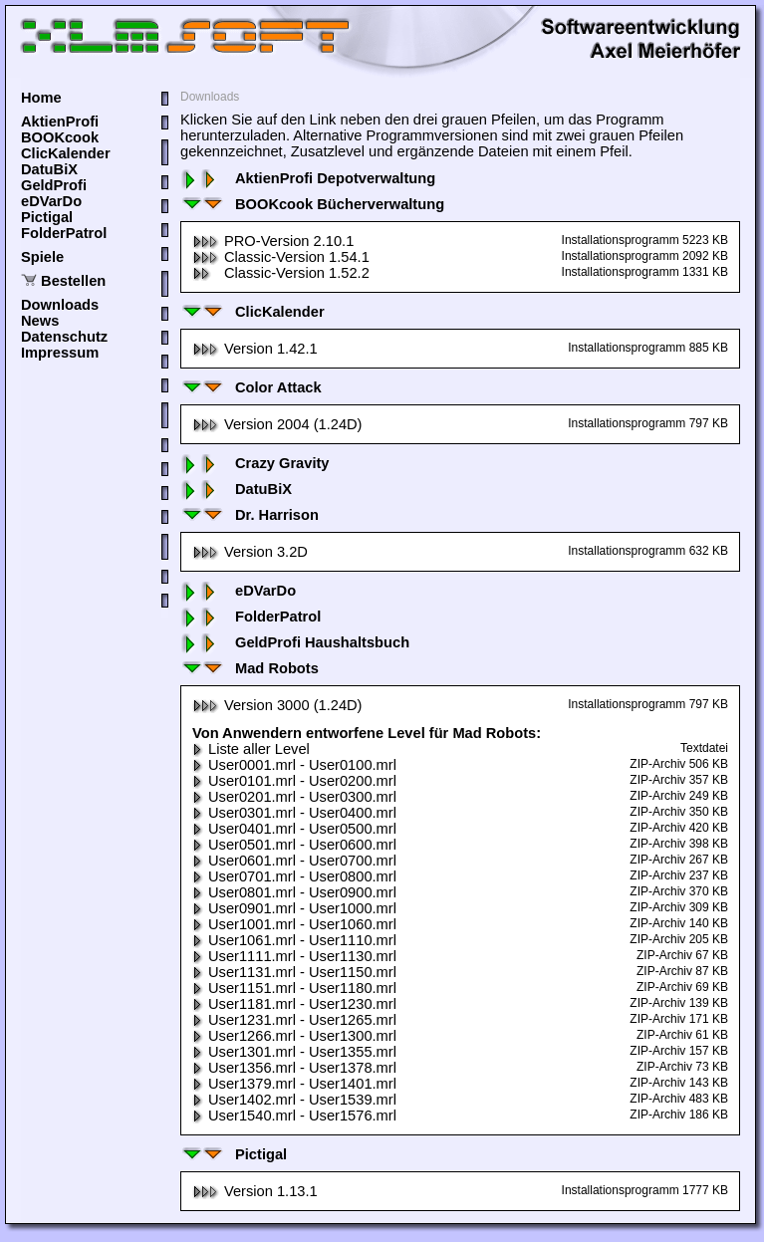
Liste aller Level (251, 749)
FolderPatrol (64, 233)
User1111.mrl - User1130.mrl (294, 956)
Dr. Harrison (249, 515)
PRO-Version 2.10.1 (273, 241)
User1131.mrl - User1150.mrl (294, 972)
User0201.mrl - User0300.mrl (294, 797)
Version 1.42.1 (255, 349)
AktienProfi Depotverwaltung (307, 178)
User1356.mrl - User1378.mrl (294, 1068)
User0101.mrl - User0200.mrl (294, 781)
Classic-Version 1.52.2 (281, 273)
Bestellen (73, 281)
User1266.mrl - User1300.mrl (294, 1036)
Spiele (42, 257)
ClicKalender (66, 153)
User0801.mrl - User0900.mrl (294, 892)
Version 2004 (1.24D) (277, 424)
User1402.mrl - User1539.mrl (294, 1100)
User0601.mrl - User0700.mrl (294, 861)
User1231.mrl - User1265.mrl (294, 1020)
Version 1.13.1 (255, 1191)
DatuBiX (49, 169)
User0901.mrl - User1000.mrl (294, 908)
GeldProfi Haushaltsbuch (294, 642)
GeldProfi (54, 185)
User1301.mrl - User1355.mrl (294, 1052)
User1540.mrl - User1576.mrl (294, 1115)
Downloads (60, 305)
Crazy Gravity (255, 463)
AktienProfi (60, 121)
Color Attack (251, 387)
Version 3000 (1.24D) (277, 705)
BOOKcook (60, 137)
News (40, 321)
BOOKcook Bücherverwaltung (312, 204)
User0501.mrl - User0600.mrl (294, 845)
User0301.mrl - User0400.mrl (294, 813)
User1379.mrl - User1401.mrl (294, 1084)
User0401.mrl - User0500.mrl (294, 829)
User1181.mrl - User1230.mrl (294, 1004)
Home (41, 98)
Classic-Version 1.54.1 (281, 257)
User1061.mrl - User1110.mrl (294, 940)
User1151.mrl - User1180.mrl (294, 988)
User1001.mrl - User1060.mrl (294, 924)
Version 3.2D (250, 552)
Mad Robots (249, 668)
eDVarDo (51, 201)
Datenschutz (64, 337)
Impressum (60, 353)
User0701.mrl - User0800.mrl (294, 876)
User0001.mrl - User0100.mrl (294, 765)
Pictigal (47, 217)
